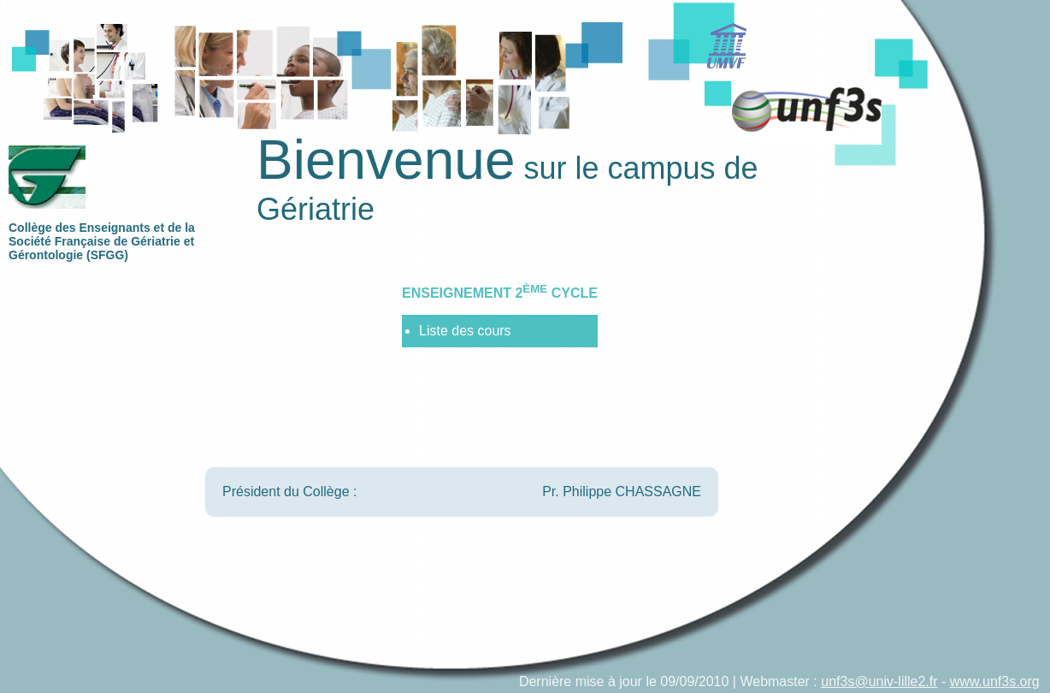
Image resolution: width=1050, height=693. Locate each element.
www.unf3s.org (995, 681)
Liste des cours (465, 330)
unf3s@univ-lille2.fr (879, 681)
